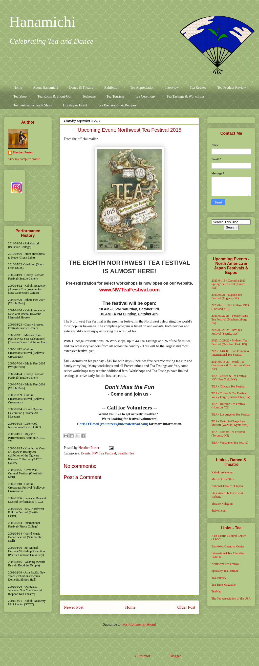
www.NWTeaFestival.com (129, 289)
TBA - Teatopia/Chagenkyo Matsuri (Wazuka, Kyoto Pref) (229, 423)
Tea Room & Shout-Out (54, 96)
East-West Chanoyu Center (227, 546)
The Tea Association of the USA (231, 598)
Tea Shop (20, 96)
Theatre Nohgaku (222, 504)
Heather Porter (89, 448)
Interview (172, 87)
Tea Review (198, 87)
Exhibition (111, 87)
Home (17, 87)
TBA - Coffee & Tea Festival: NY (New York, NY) (229, 377)
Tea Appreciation (142, 87)
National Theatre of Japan (227, 486)
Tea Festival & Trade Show (32, 105)
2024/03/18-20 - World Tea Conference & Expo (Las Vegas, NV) (231, 365)
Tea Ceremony (145, 96)
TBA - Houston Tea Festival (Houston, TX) (228, 405)
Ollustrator (142, 656)
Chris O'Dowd (88, 424)
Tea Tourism (115, 96)
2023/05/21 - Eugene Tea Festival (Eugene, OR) (226, 296)
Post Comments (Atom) (139, 624)
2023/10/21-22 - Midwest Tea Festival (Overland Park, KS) (229, 342)
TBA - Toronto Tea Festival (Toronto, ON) (228, 433)
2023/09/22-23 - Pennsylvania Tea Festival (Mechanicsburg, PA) (229, 319)
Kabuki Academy (222, 472)
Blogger (175, 656)
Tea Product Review (231, 87)
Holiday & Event (75, 105)
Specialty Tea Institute (225, 570)
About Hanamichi (45, 87)
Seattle (122, 453)
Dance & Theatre (81, 87)
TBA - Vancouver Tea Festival (229, 442)
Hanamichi (42, 21)
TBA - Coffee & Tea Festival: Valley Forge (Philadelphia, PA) (230, 395)
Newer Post (73, 607)
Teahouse (89, 96)
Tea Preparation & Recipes (117, 105)
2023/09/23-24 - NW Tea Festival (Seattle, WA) (226, 331)
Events (85, 453)
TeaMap (216, 591)
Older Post (186, 607)
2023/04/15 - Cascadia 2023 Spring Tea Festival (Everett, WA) (228, 284)
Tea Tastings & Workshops (185, 96)
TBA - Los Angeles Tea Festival (230, 414)
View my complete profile (24, 159)
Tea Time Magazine (223, 584)
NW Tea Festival (104, 453)
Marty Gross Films (222, 479)
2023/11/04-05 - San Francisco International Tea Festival (230, 352)
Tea (131, 453)
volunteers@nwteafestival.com (124, 424)
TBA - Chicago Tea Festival (228, 386)
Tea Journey (218, 578)
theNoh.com (218, 510)
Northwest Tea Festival (225, 564)
